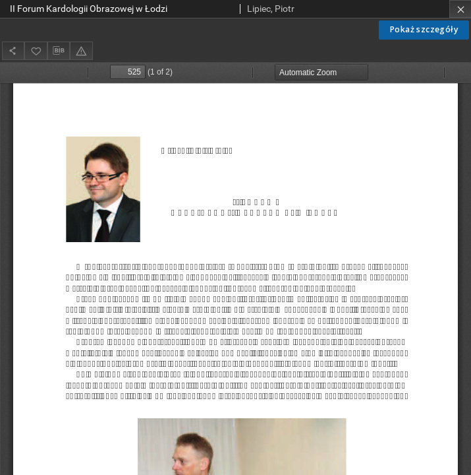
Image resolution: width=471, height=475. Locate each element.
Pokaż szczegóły (423, 29)
